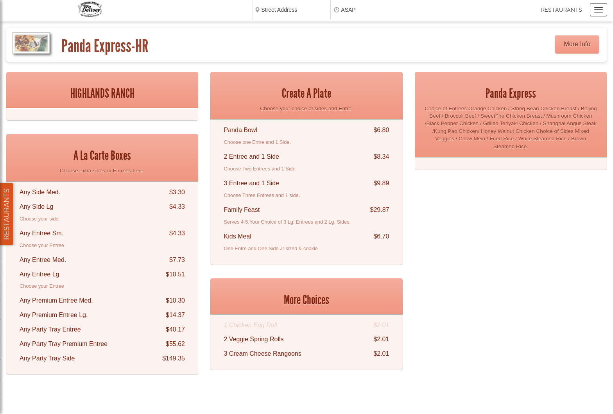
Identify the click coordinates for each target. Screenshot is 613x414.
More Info (577, 44)
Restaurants (561, 10)
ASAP (348, 10)
